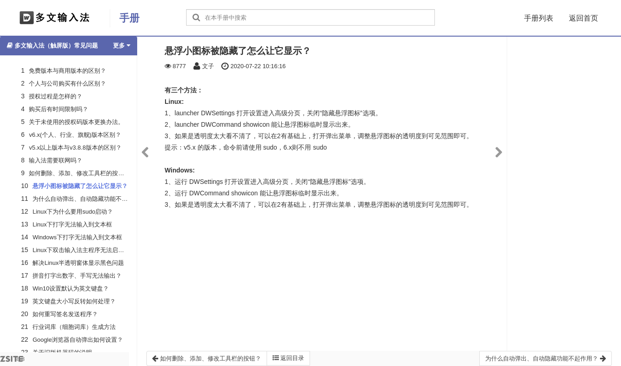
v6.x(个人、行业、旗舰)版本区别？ (75, 134)
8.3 (12, 360)
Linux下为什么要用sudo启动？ (72, 211)
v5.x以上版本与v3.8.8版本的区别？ (75, 147)
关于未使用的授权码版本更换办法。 (76, 121)
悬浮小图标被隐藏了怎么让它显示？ (80, 186)
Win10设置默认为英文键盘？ (70, 288)
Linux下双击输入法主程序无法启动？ (81, 250)
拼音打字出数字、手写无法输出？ (77, 275)
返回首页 (583, 18)
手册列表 (538, 18)
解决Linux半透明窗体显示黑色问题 (78, 262)
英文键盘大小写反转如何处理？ (74, 301)
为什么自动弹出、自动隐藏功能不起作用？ (88, 198)
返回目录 (289, 358)
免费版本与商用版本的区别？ (67, 70)
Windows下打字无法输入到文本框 (77, 237)
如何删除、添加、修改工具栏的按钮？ (79, 173)
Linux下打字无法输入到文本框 (72, 224)
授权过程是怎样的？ (55, 96)
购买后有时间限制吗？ (58, 109)
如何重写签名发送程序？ (65, 314)
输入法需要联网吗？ (55, 160)
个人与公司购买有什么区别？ (67, 83)
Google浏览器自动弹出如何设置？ (77, 339)
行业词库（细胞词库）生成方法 (74, 326)
